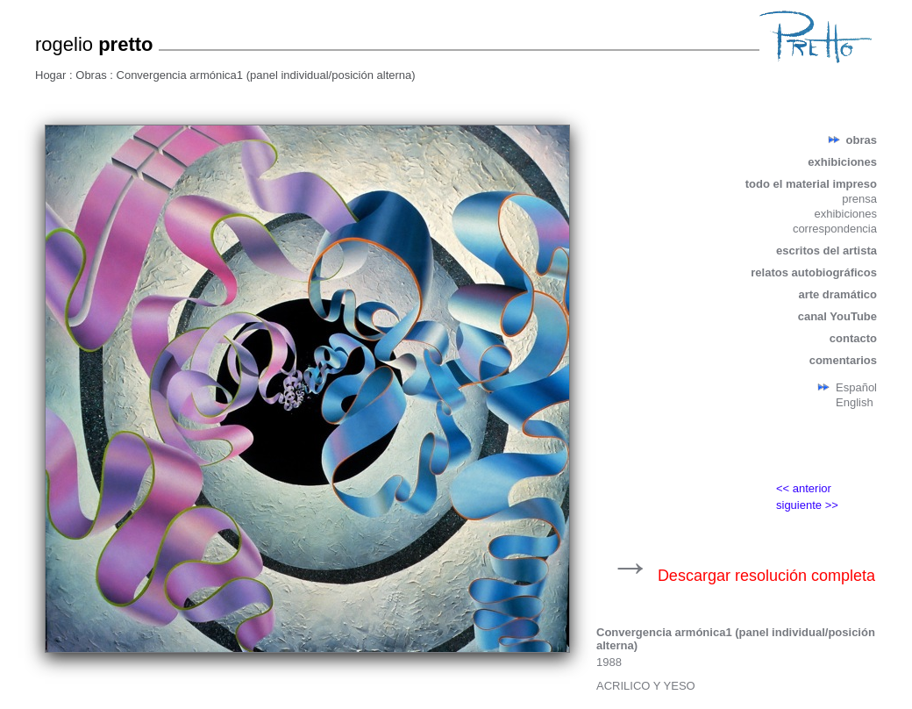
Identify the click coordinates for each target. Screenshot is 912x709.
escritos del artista (826, 250)
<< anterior (803, 488)
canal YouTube (837, 316)
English (854, 402)
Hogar (52, 75)
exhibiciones (842, 161)
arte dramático (837, 294)
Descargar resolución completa (766, 575)
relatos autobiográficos (814, 272)
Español (856, 387)
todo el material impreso (811, 183)
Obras (92, 75)
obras (861, 140)
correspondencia (835, 228)
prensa (859, 198)
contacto (853, 338)
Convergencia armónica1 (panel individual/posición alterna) (266, 75)
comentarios (843, 360)
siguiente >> (807, 505)
